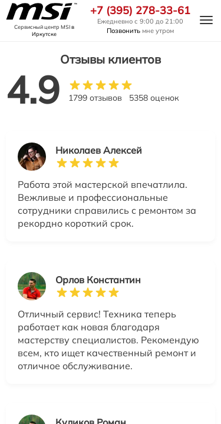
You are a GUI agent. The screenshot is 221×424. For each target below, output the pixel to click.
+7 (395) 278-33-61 (140, 10)
